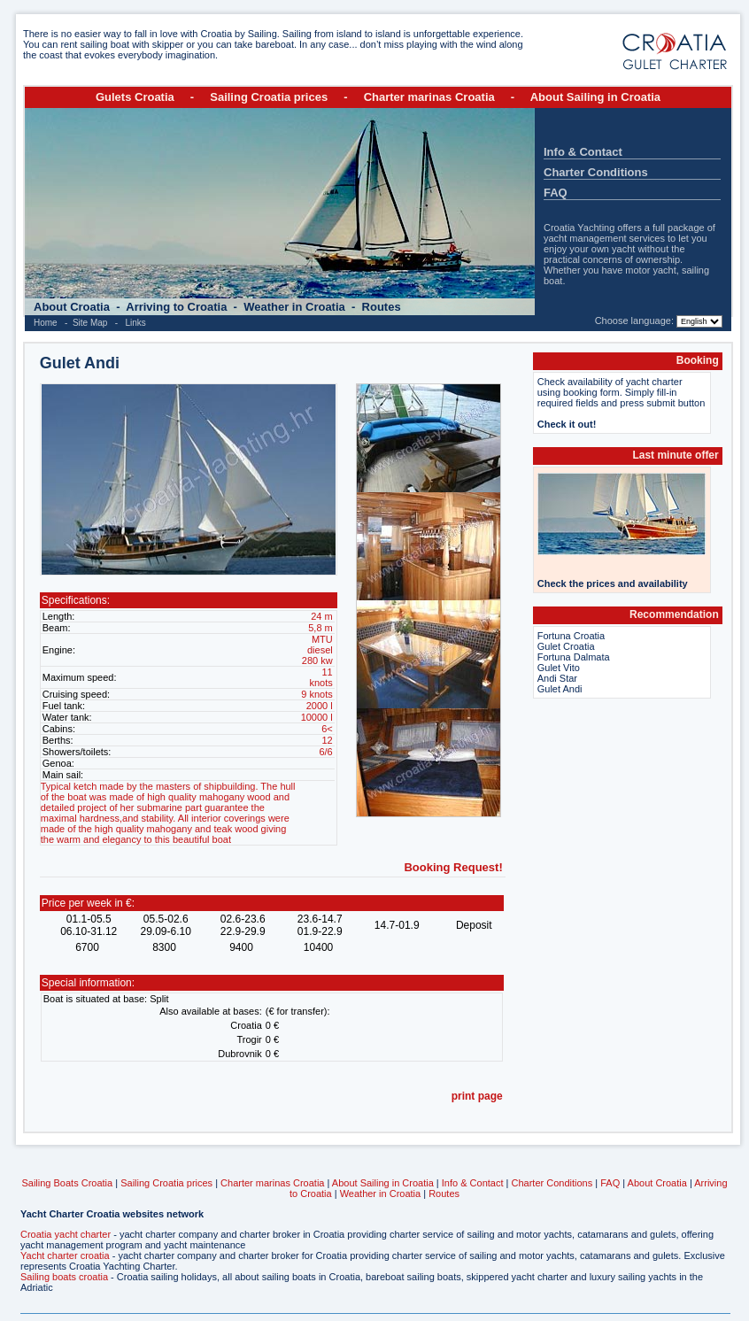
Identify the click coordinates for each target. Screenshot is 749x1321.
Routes (381, 306)
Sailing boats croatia (64, 1276)
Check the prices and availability (612, 583)
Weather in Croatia (295, 306)
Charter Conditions (596, 172)
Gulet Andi (560, 689)
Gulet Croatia (566, 646)
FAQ (556, 192)
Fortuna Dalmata (573, 657)
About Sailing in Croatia (595, 97)
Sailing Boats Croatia (66, 1183)
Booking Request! (453, 867)
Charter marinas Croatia (429, 97)
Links (135, 323)
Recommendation (674, 614)
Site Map (90, 323)
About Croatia (73, 306)
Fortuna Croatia (571, 635)
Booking (697, 360)
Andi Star (557, 678)
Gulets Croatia (135, 97)
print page (477, 1096)
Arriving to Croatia (178, 306)
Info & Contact (583, 151)
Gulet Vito (558, 667)
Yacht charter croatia (65, 1255)
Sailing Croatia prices (269, 97)
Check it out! (567, 424)
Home (46, 323)
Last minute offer (675, 455)
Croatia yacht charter (65, 1234)
